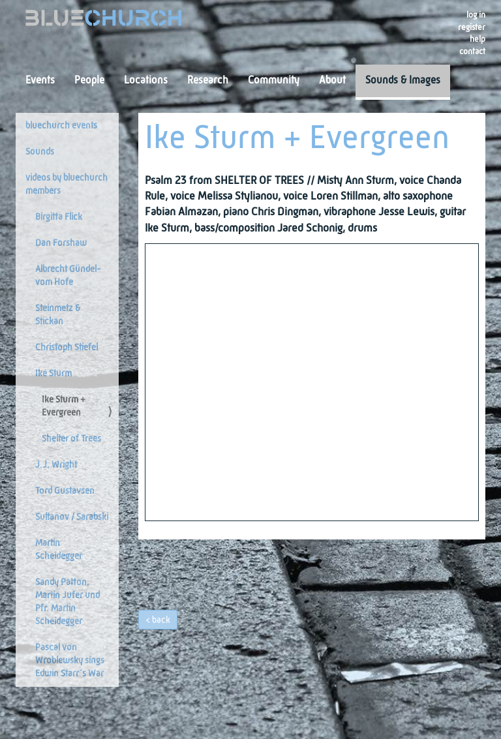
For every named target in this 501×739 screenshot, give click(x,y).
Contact (472, 52)
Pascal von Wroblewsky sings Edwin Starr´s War (69, 660)
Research (207, 81)
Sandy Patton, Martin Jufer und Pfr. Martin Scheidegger (67, 602)
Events (40, 81)
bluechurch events (61, 125)
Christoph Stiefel (66, 347)
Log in (475, 15)
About (332, 81)
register (471, 27)
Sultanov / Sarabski (71, 517)
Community (273, 81)
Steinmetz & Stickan (57, 315)
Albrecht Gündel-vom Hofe (68, 276)
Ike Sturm (53, 373)
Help (477, 39)
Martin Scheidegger (58, 550)
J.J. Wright (56, 465)
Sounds (39, 152)
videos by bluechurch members (66, 184)
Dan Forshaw (61, 243)
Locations (146, 81)
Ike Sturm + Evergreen (63, 406)
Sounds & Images (402, 81)
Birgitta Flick (58, 217)
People (89, 81)
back (161, 620)
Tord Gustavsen (65, 491)
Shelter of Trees (71, 439)
